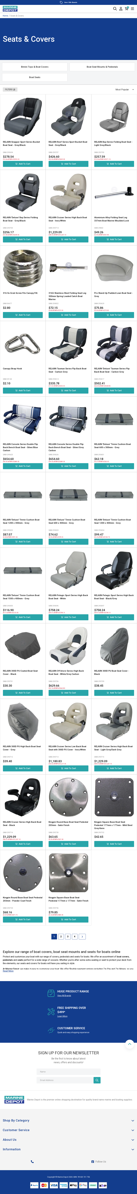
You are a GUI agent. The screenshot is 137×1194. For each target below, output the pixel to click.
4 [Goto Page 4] (74, 936)
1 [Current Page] (54, 936)
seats (20, 960)
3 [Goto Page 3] (67, 936)
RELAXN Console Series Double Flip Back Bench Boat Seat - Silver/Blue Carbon (20, 447)
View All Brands (64, 995)
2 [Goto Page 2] (61, 936)
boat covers (123, 956)
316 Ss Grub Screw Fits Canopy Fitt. (20, 293)
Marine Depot (12, 969)
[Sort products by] (123, 89)
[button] (129, 1044)
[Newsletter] (97, 1080)
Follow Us (98, 1161)
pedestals (8, 960)
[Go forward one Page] (82, 936)
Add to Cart (22, 164)
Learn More (62, 1016)
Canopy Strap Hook (12, 368)
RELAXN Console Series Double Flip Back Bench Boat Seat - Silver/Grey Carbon (66, 447)
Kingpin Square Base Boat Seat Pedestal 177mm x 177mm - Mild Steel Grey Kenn (113, 825)
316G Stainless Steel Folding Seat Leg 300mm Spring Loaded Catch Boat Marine (67, 296)
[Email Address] (69, 1080)
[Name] (69, 1072)
